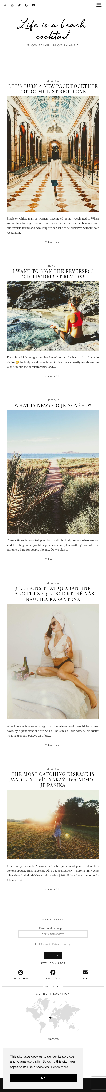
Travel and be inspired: (53, 932)
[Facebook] (26, 5)
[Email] (33, 5)
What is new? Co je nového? (53, 405)
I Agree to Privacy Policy (55, 944)
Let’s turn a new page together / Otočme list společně (53, 88)
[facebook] (53, 974)
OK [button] (43, 1078)
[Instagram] (5, 5)
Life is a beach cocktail (53, 30)
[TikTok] (19, 5)
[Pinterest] (12, 5)
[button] (100, 5)
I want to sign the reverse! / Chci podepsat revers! (53, 273)
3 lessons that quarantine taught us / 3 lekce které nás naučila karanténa (53, 593)
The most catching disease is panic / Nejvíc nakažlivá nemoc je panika (53, 779)
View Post (53, 242)
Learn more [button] (59, 1067)
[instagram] (21, 974)
